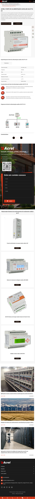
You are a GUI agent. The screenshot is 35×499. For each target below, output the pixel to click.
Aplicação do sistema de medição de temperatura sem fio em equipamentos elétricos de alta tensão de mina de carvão (14, 452)
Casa (3, 3)
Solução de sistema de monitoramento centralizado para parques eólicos (17, 422)
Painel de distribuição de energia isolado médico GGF (17, 243)
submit (9, 201)
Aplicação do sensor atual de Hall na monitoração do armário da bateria (17, 393)
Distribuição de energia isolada (14, 3)
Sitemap (13, 493)
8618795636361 (5, 156)
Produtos (6, 3)
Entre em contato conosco (6, 23)
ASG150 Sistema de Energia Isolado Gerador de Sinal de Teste (17, 316)
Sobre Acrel (3, 471)
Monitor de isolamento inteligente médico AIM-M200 (17, 280)
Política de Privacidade (19, 493)
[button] (14, 138)
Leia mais (17, 248)
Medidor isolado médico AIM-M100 (17, 353)
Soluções (3, 468)
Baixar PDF (17, 23)
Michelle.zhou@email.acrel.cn (7, 158)
